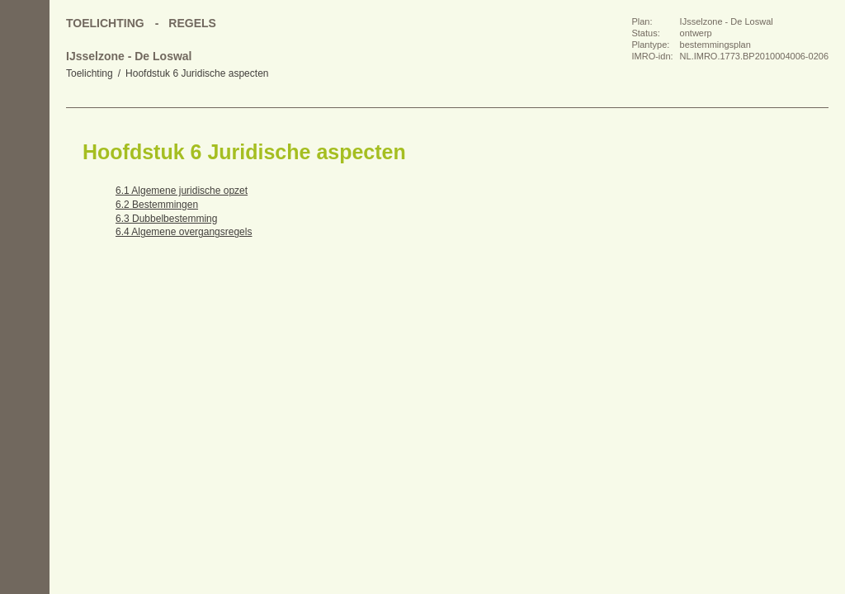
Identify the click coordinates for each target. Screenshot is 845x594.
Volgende (24, 206)
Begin (24, 140)
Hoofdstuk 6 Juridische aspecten (196, 73)
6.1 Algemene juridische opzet (182, 190)
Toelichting (89, 73)
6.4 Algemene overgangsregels (184, 232)
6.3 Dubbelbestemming (166, 218)
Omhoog (24, 239)
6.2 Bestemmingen (157, 204)
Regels (192, 23)
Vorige (24, 173)
